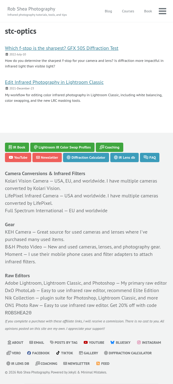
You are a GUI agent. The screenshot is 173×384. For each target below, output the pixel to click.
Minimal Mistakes (93, 371)
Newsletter (47, 157)
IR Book (17, 147)
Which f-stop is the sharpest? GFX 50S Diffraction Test (61, 48)
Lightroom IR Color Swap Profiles (62, 147)
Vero (13, 352)
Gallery (88, 352)
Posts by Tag (64, 341)
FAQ (150, 157)
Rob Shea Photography (37, 11)
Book (148, 11)
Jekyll (73, 371)
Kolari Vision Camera (27, 181)
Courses (128, 11)
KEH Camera (18, 232)
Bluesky (120, 341)
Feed (102, 362)
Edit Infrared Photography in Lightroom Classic (54, 82)
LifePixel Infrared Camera (31, 195)
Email (36, 341)
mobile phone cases (72, 254)
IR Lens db (124, 157)
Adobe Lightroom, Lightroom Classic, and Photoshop (60, 283)
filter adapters (118, 254)
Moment (14, 254)
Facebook (38, 352)
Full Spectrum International (34, 210)
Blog (108, 11)
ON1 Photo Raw (21, 305)
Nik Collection (19, 298)
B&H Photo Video (23, 247)
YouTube (18, 157)
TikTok (64, 352)
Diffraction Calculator (86, 157)
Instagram (149, 341)
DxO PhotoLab (20, 290)
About (15, 341)
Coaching (109, 147)
